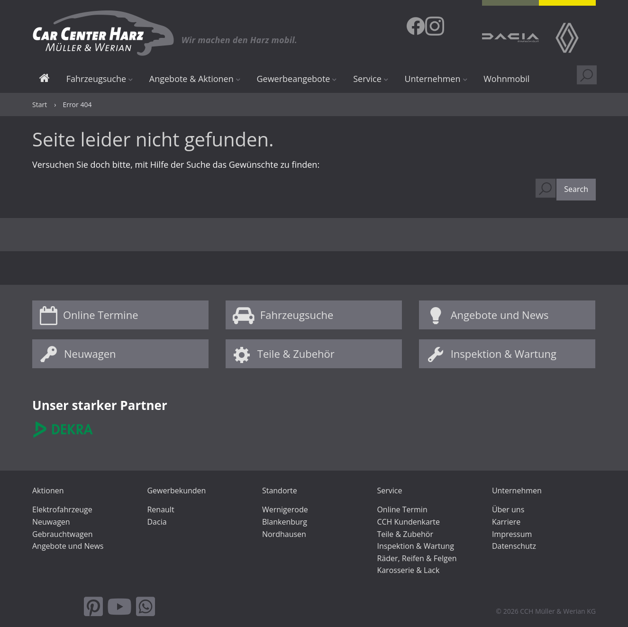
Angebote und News (500, 315)
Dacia (156, 522)
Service (367, 78)
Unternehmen (432, 78)
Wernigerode (285, 509)
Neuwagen (90, 353)
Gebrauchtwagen (62, 534)
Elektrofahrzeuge (62, 509)
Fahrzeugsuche (96, 78)
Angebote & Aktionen (191, 78)
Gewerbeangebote (293, 78)
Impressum (512, 534)
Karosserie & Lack (408, 570)
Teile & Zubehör (296, 353)
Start (44, 79)
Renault (160, 509)
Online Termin (402, 509)
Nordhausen (284, 534)
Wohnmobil (506, 78)
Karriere (506, 522)
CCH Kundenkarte (408, 522)
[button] (576, 189)
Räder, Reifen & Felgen (416, 558)
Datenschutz (514, 546)
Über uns (508, 509)
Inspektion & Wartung (503, 353)
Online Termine (100, 315)
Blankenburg (284, 522)
